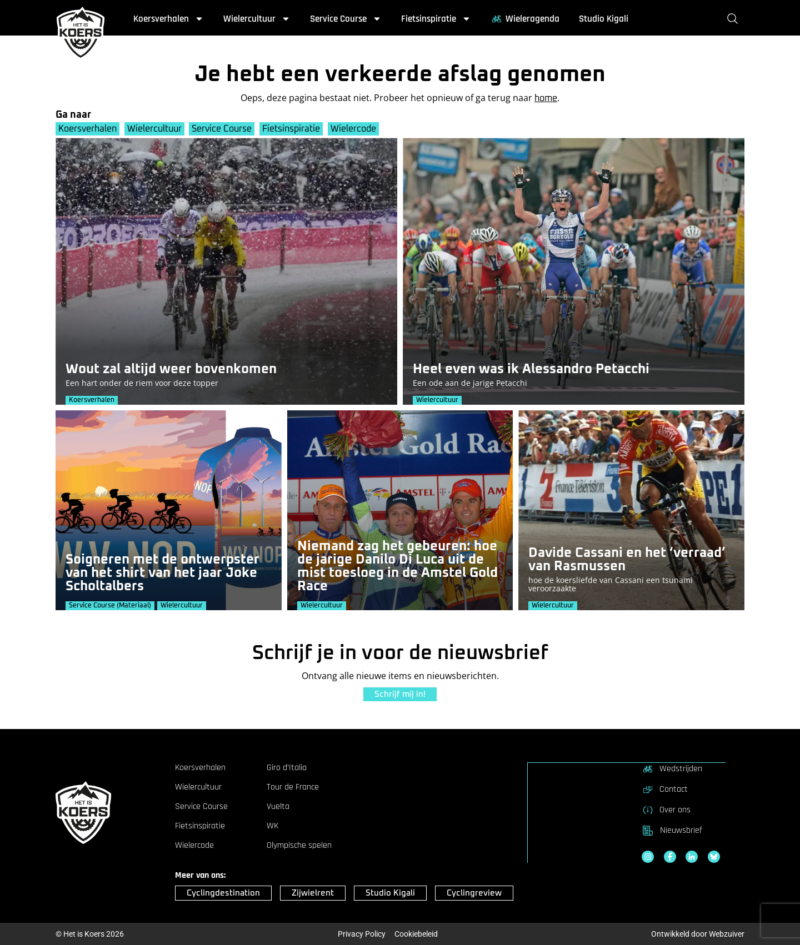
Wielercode (356, 128)
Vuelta (278, 806)
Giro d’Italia (287, 767)
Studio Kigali (603, 19)
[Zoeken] (735, 19)
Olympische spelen (299, 845)
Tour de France (293, 787)
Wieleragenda (525, 19)
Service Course (346, 19)
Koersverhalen (168, 19)
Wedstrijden (672, 768)
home (545, 98)
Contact (665, 789)
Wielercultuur (257, 19)
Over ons (666, 809)
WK (272, 826)
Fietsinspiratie (436, 19)
